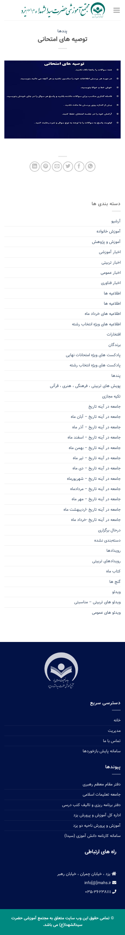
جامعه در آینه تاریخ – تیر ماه (97, 458)
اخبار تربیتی (111, 262)
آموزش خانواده (109, 231)
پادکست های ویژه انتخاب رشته (95, 365)
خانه (117, 720)
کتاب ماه (113, 571)
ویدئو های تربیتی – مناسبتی (97, 602)
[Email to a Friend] (57, 167)
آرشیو (116, 221)
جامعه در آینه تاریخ (104, 406)
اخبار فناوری (111, 283)
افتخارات (114, 334)
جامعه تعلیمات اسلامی (102, 794)
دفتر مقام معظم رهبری (102, 784)
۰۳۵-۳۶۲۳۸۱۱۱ (100, 892)
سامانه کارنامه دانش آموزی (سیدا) (92, 836)
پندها (62, 31)
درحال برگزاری (109, 530)
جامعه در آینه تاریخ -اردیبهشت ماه (92, 509)
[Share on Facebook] (79, 167)
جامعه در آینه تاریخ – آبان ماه (96, 417)
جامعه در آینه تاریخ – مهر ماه (96, 499)
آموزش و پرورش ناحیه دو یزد (97, 825)
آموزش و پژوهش (106, 242)
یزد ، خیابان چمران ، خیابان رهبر (86, 874)
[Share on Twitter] (68, 167)
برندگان (114, 345)
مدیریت (114, 731)
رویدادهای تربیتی (106, 561)
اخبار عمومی (111, 272)
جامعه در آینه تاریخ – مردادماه (95, 489)
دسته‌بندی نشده (107, 540)
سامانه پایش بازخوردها (102, 751)
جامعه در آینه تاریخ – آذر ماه (96, 427)
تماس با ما (112, 741)
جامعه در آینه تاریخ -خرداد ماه (96, 520)
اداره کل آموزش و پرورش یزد (97, 815)
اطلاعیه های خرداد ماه (103, 314)
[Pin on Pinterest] (46, 167)
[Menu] (117, 10)
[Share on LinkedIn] (35, 167)
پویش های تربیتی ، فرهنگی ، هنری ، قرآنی (85, 386)
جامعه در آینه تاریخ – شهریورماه (94, 479)
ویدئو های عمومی (106, 612)
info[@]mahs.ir (100, 883)
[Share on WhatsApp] (90, 167)
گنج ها (115, 582)
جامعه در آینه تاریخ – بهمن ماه (95, 448)
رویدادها (113, 550)
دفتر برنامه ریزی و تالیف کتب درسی (91, 805)
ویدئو (116, 592)
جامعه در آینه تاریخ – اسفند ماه (94, 437)
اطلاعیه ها (112, 293)
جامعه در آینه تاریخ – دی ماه (97, 468)
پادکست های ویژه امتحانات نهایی (93, 355)
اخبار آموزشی (110, 252)
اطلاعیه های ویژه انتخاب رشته (96, 324)
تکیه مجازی (111, 396)
